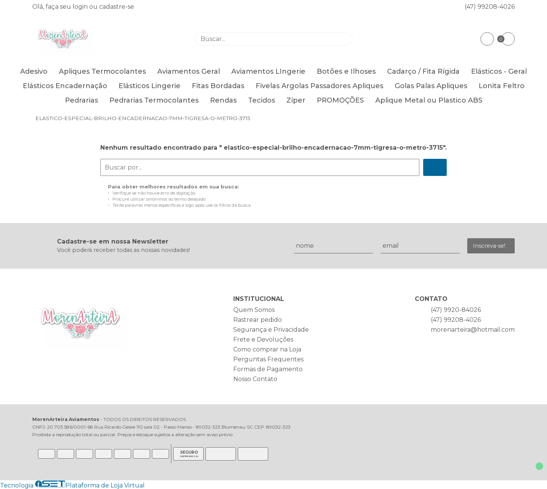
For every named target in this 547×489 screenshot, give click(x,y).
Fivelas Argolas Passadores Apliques (319, 86)
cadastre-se (116, 6)
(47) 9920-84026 (456, 309)
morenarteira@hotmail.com (473, 329)
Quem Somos (254, 309)
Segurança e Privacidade (271, 329)
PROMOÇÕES (340, 100)
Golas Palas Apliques (431, 86)
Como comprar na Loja (267, 349)
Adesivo (33, 71)
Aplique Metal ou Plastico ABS (428, 100)
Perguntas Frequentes (268, 359)
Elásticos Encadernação (65, 86)
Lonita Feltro (502, 86)
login (81, 6)
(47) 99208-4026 (490, 6)
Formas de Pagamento (268, 369)
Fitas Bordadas (218, 86)
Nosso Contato (255, 379)
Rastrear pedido (257, 319)
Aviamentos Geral (188, 71)
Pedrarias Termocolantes (154, 100)
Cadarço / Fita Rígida (423, 71)
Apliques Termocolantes (102, 71)
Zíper (295, 100)
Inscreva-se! (489, 245)
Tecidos (261, 100)
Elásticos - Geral (499, 71)
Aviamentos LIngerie (268, 71)
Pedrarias (81, 100)
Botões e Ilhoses (346, 71)
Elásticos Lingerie (149, 86)
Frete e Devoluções (263, 339)
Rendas (223, 100)
